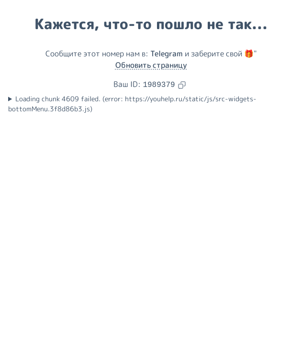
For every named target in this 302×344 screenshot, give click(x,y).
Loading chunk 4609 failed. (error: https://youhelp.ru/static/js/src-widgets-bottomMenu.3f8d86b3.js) (132, 104)
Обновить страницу (151, 65)
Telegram (166, 53)
